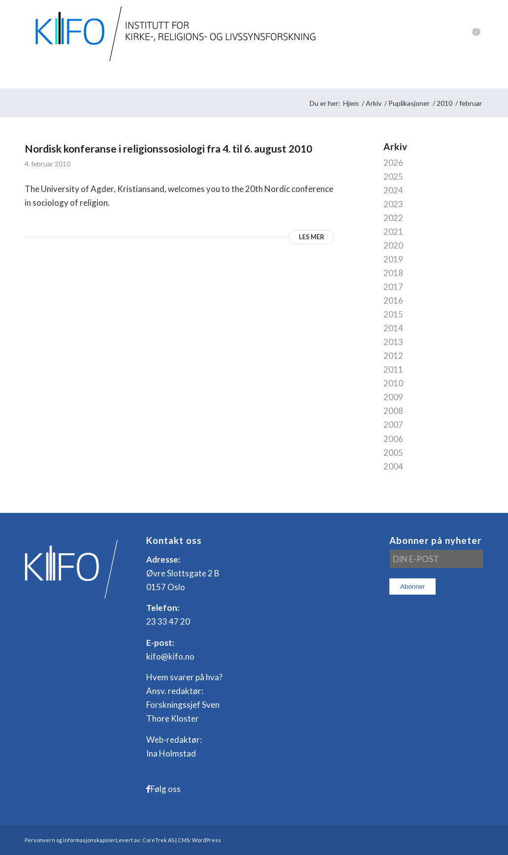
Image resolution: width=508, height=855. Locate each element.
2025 (393, 176)
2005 (393, 452)
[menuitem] (49, 76)
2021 (393, 231)
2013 (393, 342)
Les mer (311, 237)
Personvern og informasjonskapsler (70, 840)
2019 (393, 259)
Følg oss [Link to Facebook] (166, 789)
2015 (393, 314)
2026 (393, 163)
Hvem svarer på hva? (184, 677)
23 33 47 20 (168, 621)
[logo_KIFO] (173, 32)
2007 (393, 424)
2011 (393, 369)
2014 (393, 328)
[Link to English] (476, 32)
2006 (393, 439)
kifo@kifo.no (170, 656)
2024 (393, 190)
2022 (393, 218)
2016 (393, 300)
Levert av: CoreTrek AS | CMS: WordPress (168, 840)
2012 (393, 355)
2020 (393, 245)
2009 (393, 397)
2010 (393, 383)
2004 (393, 466)
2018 (393, 273)
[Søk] (476, 76)
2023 (393, 204)
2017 (393, 287)
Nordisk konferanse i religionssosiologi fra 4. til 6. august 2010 (168, 148)
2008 (393, 411)
